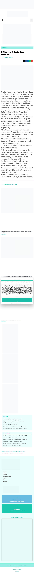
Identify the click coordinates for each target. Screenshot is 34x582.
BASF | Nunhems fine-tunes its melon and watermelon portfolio (14, 426)
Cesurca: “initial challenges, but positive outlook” (11, 320)
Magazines (5, 477)
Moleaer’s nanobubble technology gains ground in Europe (13, 437)
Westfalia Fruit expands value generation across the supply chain (14, 443)
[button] (2, 20)
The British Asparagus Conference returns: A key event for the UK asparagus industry (13, 451)
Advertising (5, 481)
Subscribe (5, 474)
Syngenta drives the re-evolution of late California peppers (13, 420)
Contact (4, 472)
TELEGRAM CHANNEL (17, 500)
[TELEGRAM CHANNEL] (17, 497)
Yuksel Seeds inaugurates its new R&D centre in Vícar (12, 445)
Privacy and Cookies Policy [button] (17, 569)
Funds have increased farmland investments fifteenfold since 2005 (15, 435)
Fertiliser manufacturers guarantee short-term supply (12, 419)
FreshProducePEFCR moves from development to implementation (15, 428)
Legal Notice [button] (17, 567)
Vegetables (4, 47)
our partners (14, 281)
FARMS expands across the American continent (11, 422)
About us (4, 471)
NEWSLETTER (17, 509)
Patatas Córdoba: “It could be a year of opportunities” (12, 441)
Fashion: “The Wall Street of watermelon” (10, 424)
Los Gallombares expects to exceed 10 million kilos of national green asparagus (16, 276)
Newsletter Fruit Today (7, 476)
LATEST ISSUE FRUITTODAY (17, 517)
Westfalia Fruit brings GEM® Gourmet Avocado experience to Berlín (15, 439)
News (4, 479)
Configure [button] (17, 571)
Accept (17, 301)
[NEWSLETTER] (17, 507)
